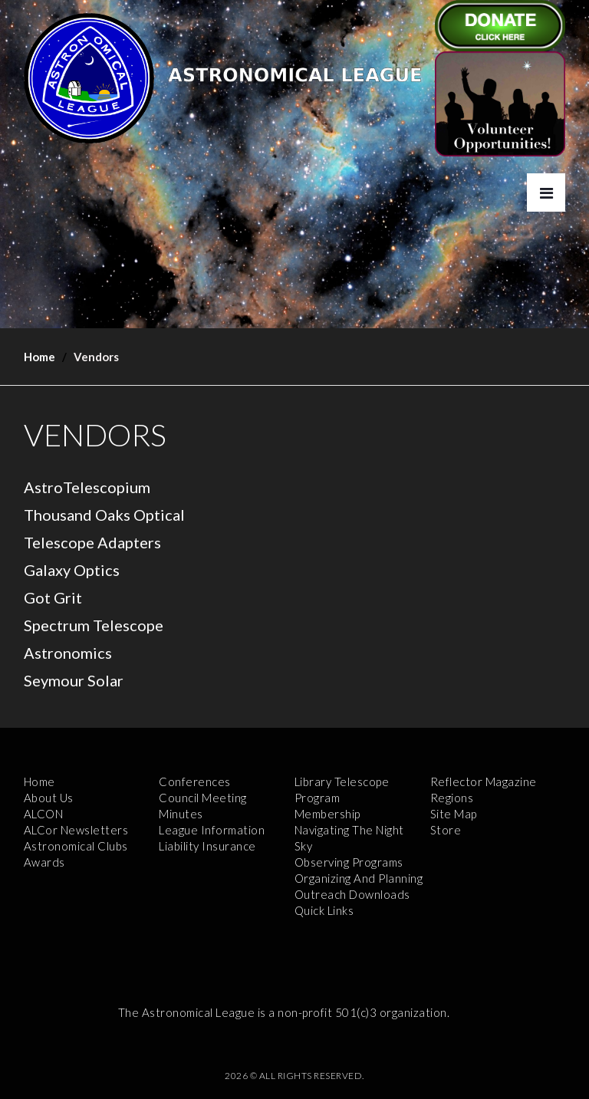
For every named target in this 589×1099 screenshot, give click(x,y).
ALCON (44, 814)
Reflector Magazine (483, 781)
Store (446, 830)
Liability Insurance (207, 846)
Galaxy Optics (72, 570)
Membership (327, 814)
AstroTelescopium (87, 487)
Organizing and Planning (358, 878)
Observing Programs (348, 862)
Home (39, 357)
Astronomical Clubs (76, 846)
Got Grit (53, 597)
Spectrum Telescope (93, 625)
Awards (44, 862)
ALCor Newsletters (76, 830)
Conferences (195, 781)
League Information (212, 830)
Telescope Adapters (92, 542)
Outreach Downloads (352, 894)
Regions (452, 798)
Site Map (453, 814)
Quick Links (324, 910)
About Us (49, 798)
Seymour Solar (73, 680)
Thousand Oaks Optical (104, 514)
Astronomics (68, 652)
